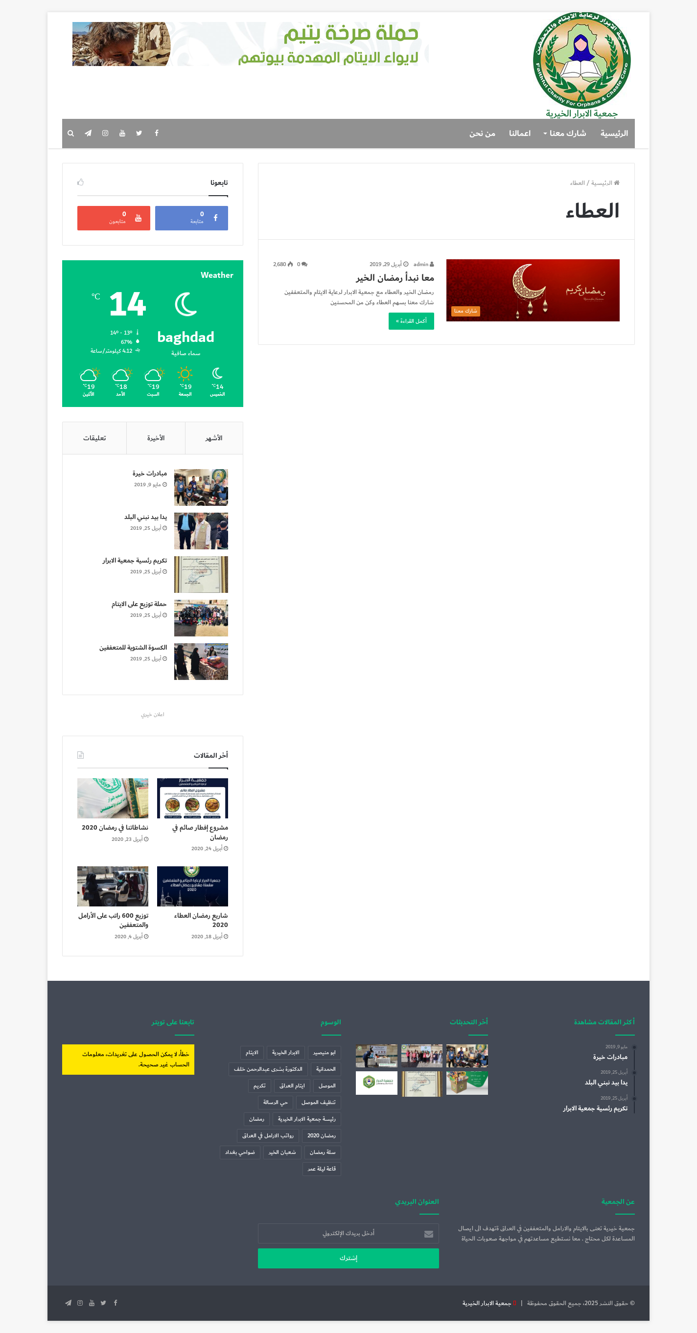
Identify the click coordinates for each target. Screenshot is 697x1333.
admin (424, 264)
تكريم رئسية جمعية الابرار (135, 560)
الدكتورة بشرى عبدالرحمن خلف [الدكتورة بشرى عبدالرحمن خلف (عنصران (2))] (268, 1069)
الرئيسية (614, 133)
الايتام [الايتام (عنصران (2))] (252, 1052)
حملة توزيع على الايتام (139, 604)
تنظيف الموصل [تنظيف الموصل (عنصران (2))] (319, 1102)
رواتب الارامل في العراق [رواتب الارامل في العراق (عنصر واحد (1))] (268, 1135)
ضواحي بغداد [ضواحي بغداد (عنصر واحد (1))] (240, 1152)
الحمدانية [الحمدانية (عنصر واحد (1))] (326, 1069)
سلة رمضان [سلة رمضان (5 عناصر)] (323, 1152)
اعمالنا (520, 133)
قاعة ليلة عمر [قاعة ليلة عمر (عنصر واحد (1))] (322, 1169)
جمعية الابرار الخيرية (487, 1303)
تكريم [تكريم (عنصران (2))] (260, 1086)
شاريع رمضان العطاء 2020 (201, 920)
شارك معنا (568, 133)
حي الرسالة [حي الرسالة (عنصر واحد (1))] (275, 1102)
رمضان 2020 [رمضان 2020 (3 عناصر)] (321, 1135)
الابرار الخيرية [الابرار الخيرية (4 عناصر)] (286, 1052)
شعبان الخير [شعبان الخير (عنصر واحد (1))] (282, 1152)
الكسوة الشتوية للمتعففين (133, 648)
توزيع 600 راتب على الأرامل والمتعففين (113, 920)
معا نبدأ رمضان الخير (395, 278)
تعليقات (94, 438)
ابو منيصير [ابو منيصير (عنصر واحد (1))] (324, 1052)
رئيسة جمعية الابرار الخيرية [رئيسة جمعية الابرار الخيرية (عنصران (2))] (307, 1119)
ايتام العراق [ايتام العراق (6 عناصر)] (292, 1086)
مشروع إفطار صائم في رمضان (200, 832)
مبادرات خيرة (150, 473)
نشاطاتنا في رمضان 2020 (115, 828)
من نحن (482, 133)
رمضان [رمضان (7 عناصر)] (256, 1119)
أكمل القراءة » (411, 321)
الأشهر (214, 438)
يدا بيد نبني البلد (145, 517)
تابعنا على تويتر (173, 1022)
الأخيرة (155, 438)
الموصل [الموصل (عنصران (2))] (327, 1086)
